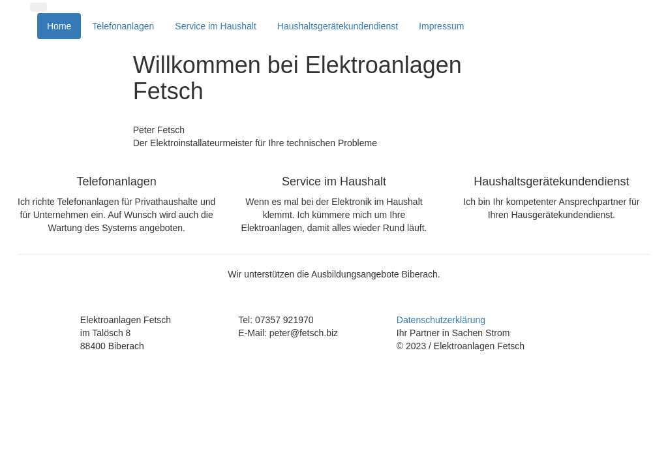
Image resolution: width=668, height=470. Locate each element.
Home (59, 26)
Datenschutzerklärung (441, 320)
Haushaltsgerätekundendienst (337, 26)
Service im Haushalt (215, 26)
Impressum (441, 26)
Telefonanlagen (123, 26)
